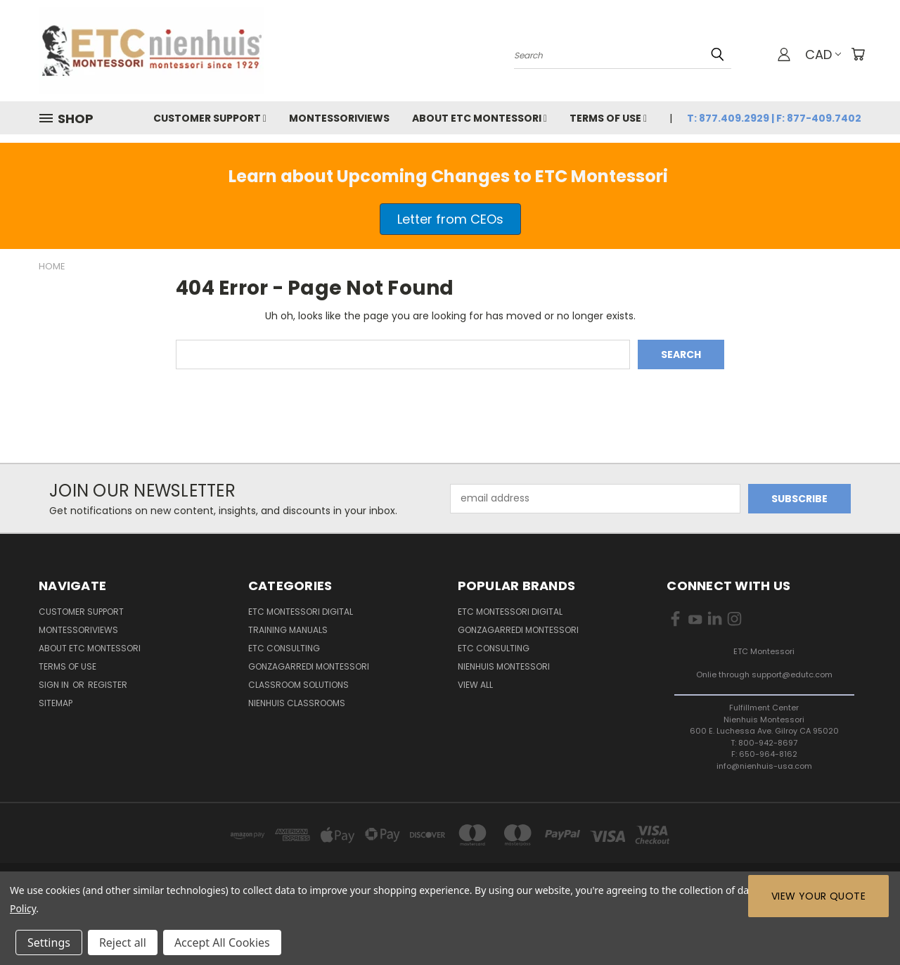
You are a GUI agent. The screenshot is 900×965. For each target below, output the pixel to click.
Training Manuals (288, 630)
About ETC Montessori (479, 118)
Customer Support (209, 118)
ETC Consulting (284, 648)
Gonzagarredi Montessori (308, 666)
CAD (823, 54)
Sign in (55, 685)
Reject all (122, 942)
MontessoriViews (339, 118)
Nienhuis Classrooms (296, 703)
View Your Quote (818, 896)
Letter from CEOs (450, 219)
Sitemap (55, 703)
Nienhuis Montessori (504, 666)
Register (107, 685)
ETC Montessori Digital (300, 612)
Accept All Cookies (222, 942)
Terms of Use (608, 118)
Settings (48, 942)
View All (475, 685)
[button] (450, 219)
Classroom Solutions (298, 685)
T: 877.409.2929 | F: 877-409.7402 (774, 118)
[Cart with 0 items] (858, 54)
